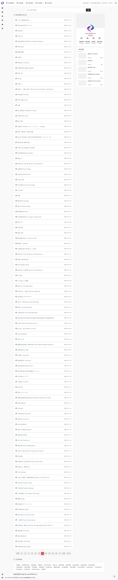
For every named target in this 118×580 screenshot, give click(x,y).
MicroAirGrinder (50, 565)
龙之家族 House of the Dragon (29, 185)
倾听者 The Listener (95, 53)
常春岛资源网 (30, 567)
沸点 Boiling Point (25, 100)
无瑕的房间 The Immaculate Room (30, 312)
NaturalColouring (38, 569)
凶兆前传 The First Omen (96, 81)
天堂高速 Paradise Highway (28, 488)
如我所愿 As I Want (25, 350)
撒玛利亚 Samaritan (25, 201)
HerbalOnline (30, 569)
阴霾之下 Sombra (25, 243)
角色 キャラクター (25, 392)
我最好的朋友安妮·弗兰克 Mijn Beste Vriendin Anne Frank (36, 397)
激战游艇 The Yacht (25, 530)
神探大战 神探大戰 (25, 259)
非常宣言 (22, 30)
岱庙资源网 (36, 567)
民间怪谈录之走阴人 (26, 509)
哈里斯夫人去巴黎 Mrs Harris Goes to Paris (32, 461)
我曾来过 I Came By (26, 62)
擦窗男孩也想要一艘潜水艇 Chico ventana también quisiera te (38, 344)
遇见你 (22, 158)
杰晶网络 (21, 565)
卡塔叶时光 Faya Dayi (26, 413)
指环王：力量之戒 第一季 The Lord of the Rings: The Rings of (38, 89)
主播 (21, 105)
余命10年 (22, 387)
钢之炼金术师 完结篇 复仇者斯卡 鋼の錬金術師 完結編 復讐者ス (38, 318)
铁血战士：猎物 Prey (26, 467)
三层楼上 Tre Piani (25, 381)
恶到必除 (22, 456)
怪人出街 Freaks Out (26, 440)
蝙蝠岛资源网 (59, 567)
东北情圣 (22, 227)
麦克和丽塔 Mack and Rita (27, 153)
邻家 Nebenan (24, 403)
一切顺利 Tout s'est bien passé (29, 520)
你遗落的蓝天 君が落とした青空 (29, 249)
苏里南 (22, 57)
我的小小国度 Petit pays (27, 429)
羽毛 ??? (22, 222)
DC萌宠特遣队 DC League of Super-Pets (32, 217)
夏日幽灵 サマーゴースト (27, 504)
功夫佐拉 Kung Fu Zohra (27, 483)
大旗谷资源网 (22, 567)
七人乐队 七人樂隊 (25, 280)
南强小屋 (57, 565)
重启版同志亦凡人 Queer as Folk (29, 238)
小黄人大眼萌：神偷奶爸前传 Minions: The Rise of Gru (36, 477)
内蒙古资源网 (86, 565)
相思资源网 (70, 565)
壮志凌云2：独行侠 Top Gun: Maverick (31, 291)
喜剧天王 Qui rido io (25, 419)
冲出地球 (22, 408)
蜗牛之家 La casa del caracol (28, 514)
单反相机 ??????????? (27, 296)
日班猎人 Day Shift (25, 355)
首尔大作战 (23, 179)
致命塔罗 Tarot (94, 67)
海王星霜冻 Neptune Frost (27, 366)
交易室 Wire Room (25, 116)
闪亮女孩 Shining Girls (26, 174)
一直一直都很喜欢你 (26, 20)
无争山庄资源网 (83, 567)
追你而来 (92, 60)
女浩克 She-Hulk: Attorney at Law (29, 323)
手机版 (38, 577)
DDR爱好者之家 (28, 565)
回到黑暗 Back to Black (96, 74)
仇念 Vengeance (25, 334)
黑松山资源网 (94, 565)
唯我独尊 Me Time (25, 211)
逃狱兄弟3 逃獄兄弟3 (26, 142)
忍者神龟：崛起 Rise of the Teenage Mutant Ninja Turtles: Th (37, 525)
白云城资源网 (67, 567)
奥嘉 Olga (23, 233)
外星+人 (22, 84)
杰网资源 (43, 565)
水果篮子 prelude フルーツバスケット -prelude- (34, 126)
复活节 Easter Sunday (26, 206)
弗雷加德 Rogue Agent (26, 546)
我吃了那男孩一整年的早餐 (28, 132)
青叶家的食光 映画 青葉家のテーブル (31, 371)
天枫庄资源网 (75, 567)
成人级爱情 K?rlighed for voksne (29, 110)
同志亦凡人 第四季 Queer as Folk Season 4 (32, 270)
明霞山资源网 (78, 565)
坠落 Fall (22, 73)
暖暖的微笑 (23, 52)
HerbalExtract (51, 567)
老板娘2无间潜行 (25, 435)
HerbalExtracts (92, 567)
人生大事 (22, 190)
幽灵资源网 (63, 565)
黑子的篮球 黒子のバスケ (27, 25)
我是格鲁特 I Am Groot (26, 360)
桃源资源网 (36, 565)
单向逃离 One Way (25, 94)
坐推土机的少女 (24, 536)
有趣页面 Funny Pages (26, 169)
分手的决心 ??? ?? (25, 376)
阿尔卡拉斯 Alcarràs (26, 264)
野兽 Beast (23, 46)
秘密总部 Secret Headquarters (29, 445)
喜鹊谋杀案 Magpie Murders (28, 68)
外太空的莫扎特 (24, 424)
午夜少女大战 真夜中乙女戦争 (28, 147)
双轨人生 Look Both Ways (27, 286)
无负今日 (22, 36)
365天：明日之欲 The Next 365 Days (31, 302)
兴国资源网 (43, 567)
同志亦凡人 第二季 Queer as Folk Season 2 (32, 254)
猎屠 (21, 195)
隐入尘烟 (22, 121)
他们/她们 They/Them (26, 541)
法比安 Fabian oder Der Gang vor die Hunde (33, 451)
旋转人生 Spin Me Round (27, 307)
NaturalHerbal (22, 569)
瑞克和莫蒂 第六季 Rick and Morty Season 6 (33, 41)
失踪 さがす (23, 339)
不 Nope (22, 275)
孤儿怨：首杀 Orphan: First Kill (29, 328)
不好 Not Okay (24, 472)
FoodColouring (100, 567)
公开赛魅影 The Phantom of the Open (31, 493)
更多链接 (46, 569)
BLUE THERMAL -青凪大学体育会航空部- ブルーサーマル (37, 137)
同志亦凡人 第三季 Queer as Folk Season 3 (32, 163)
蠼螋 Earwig (23, 498)
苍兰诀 (22, 78)
